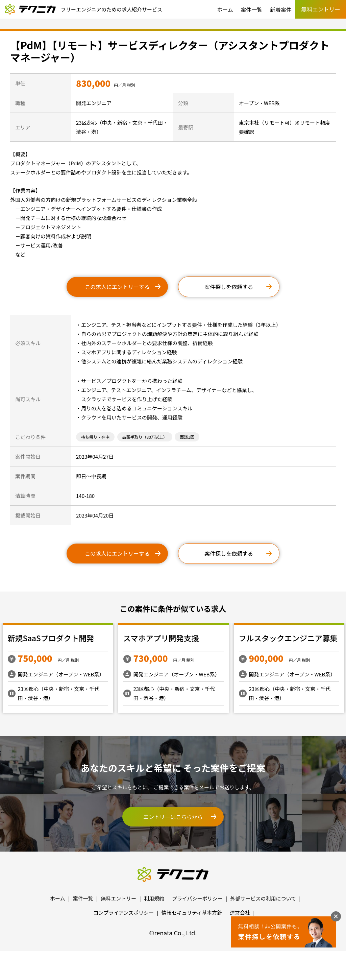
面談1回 (187, 437)
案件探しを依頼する (228, 287)
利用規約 (154, 898)
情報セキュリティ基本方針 (192, 912)
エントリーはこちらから (173, 817)
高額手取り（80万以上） (144, 437)
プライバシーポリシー (197, 898)
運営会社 (240, 912)
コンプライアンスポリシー (124, 912)
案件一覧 (251, 9)
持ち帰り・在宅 (95, 437)
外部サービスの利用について (263, 898)
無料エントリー (118, 898)
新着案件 (281, 9)
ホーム (225, 9)
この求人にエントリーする (117, 287)
